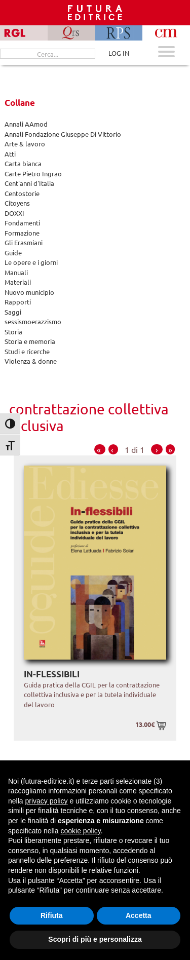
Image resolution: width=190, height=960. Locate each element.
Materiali (18, 282)
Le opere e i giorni (31, 262)
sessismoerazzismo (33, 321)
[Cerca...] (47, 54)
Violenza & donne (31, 361)
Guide (13, 252)
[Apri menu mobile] (166, 53)
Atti (10, 153)
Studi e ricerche (27, 351)
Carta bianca (23, 163)
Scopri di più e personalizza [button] (94, 939)
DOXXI (14, 213)
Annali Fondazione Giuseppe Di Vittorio (63, 134)
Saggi (13, 312)
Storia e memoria (30, 341)
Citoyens (17, 203)
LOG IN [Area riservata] (118, 53)
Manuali (16, 272)
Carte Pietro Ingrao (33, 173)
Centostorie (22, 193)
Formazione (22, 232)
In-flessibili (52, 674)
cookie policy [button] (81, 831)
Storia (13, 331)
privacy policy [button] (46, 801)
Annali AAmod (26, 124)
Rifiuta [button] (52, 915)
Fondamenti (22, 222)
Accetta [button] (138, 915)
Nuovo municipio (29, 292)
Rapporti (18, 301)
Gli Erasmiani (24, 242)
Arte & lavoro (25, 143)
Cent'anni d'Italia (29, 183)
